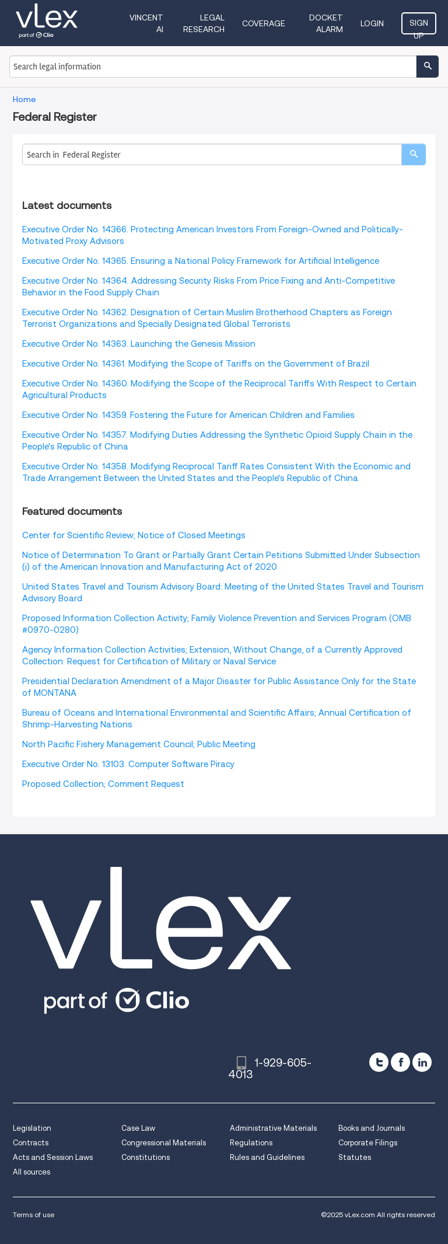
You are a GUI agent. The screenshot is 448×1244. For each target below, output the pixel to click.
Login (372, 23)
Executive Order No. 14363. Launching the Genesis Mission (139, 344)
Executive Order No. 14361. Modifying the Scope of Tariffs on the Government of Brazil (195, 363)
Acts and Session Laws (53, 1157)
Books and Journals (371, 1128)
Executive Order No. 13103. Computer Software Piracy (128, 764)
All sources (31, 1172)
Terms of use (33, 1214)
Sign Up (419, 26)
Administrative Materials (273, 1128)
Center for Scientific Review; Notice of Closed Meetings (134, 535)
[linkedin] (422, 1062)
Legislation (32, 1128)
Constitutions (145, 1157)
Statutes (354, 1157)
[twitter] (378, 1062)
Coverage (263, 23)
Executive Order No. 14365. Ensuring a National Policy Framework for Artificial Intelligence (200, 261)
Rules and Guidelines (267, 1157)
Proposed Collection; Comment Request (103, 784)
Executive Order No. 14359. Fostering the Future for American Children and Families (188, 415)
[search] (413, 154)
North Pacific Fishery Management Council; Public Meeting (139, 744)
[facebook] (400, 1062)
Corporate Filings (367, 1142)
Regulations (251, 1142)
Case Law (138, 1128)
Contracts (30, 1142)
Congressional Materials (163, 1142)
